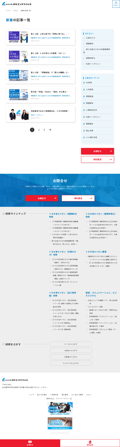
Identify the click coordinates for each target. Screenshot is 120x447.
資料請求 (97, 159)
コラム (15, 10)
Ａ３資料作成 (91, 137)
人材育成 (89, 89)
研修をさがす (13, 344)
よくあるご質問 (77, 395)
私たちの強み (42, 395)
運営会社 (49, 398)
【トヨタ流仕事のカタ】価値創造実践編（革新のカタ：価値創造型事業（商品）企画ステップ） (65, 275)
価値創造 (89, 96)
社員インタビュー (93, 63)
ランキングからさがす (71, 363)
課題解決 (89, 123)
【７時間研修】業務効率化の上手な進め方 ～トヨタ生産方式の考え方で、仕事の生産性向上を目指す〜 (102, 224)
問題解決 (89, 43)
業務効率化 (90, 58)
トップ (8, 10)
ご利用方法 (54, 395)
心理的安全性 (91, 110)
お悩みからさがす (70, 350)
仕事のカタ (90, 37)
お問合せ (97, 151)
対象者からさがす (70, 357)
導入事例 (65, 395)
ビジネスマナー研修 (95, 307)
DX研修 (89, 82)
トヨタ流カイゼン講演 (96, 251)
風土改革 (89, 130)
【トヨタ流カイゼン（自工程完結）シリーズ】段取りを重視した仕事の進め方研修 (65, 303)
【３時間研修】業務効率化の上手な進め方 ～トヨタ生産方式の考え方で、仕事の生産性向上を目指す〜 (102, 234)
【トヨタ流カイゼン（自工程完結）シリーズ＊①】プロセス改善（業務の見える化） (65, 313)
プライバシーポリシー (63, 398)
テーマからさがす (70, 344)
